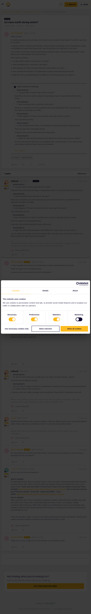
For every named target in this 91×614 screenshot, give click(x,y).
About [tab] (75, 291)
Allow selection (45, 329)
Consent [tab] (15, 291)
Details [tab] (45, 291)
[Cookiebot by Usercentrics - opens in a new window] (78, 284)
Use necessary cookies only (17, 329)
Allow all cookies (74, 329)
